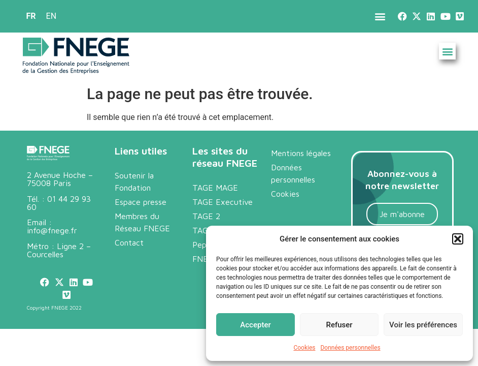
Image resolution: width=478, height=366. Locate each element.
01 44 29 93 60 (59, 202)
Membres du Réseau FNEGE (142, 222)
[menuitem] (31, 16)
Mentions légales (301, 153)
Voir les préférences (423, 324)
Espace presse (140, 201)
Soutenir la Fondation (134, 181)
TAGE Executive (222, 201)
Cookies (304, 347)
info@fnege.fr (52, 230)
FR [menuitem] (31, 16)
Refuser (339, 324)
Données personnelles (350, 347)
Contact (129, 242)
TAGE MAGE (215, 187)
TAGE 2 (206, 216)
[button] (458, 239)
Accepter (255, 324)
